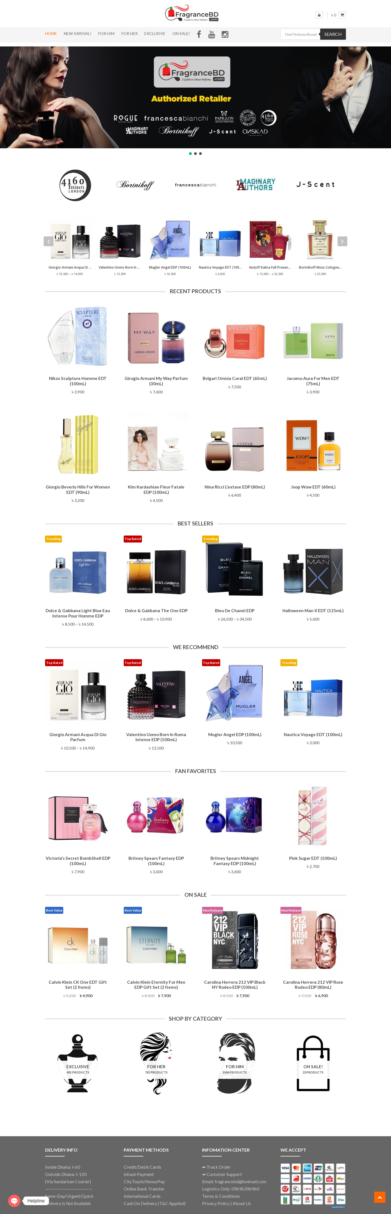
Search (333, 34)
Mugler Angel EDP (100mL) (170, 267)
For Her (129, 33)
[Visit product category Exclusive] (78, 1058)
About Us (242, 1196)
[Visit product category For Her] (156, 1058)
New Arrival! (78, 33)
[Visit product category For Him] (235, 1058)
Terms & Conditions (221, 1189)
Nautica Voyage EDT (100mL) (220, 267)
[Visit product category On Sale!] (313, 1058)
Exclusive (154, 33)
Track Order (219, 1160)
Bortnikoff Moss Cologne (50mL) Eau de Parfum (320, 267)
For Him (106, 33)
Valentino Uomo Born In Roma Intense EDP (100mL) (120, 267)
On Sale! (181, 33)
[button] (190, 153)
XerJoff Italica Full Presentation (270, 267)
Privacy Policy (216, 1196)
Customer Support (224, 1168)
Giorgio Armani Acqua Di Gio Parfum (70, 267)
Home (51, 33)
